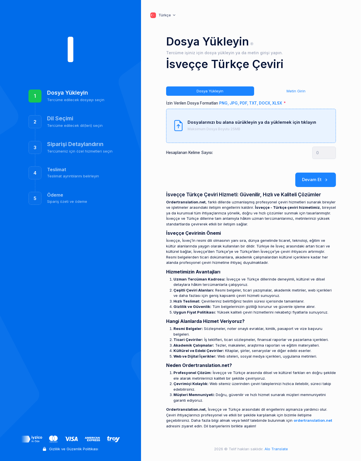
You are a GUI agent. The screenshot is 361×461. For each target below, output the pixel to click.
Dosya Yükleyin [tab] (210, 91)
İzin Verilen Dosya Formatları (224, 103)
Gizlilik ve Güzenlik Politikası (70, 449)
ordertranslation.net (313, 420)
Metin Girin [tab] (296, 91)
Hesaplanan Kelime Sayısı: (189, 152)
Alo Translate (275, 449)
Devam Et (315, 179)
